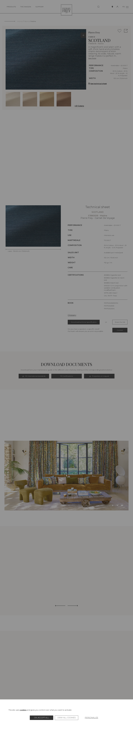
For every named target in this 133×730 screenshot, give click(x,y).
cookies (23, 710)
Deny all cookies (66, 718)
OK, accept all (41, 718)
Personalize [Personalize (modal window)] (91, 718)
